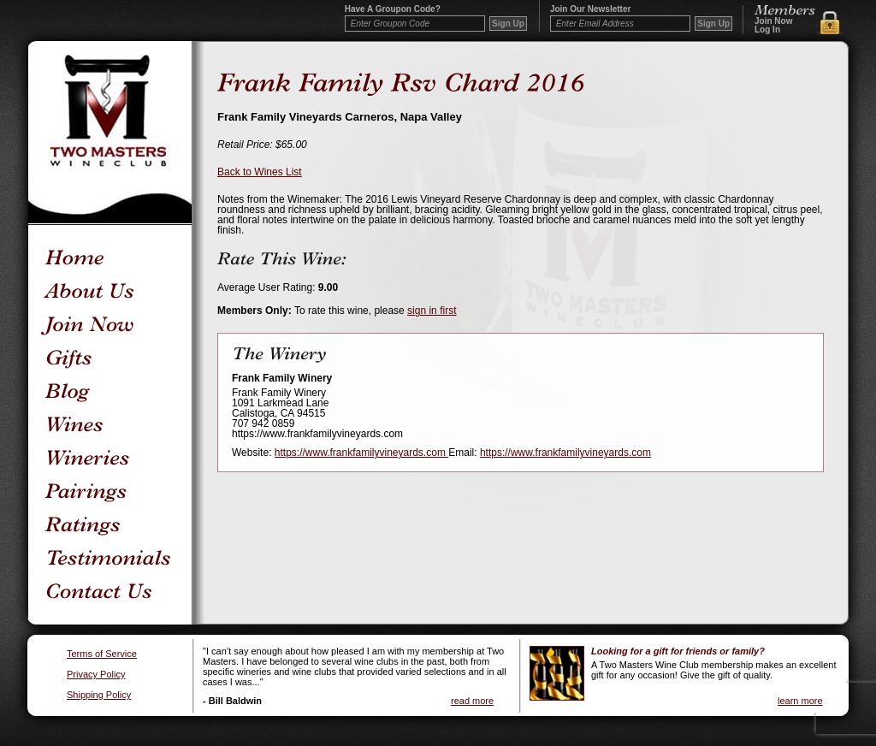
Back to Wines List (259, 172)
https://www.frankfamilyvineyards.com (361, 453)
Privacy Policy (96, 674)
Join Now (773, 21)
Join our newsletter (590, 9)
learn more (800, 701)
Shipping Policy (99, 695)
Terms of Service (102, 654)
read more (472, 701)
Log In (767, 30)
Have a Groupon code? (393, 9)
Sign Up (713, 23)
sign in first (431, 311)
